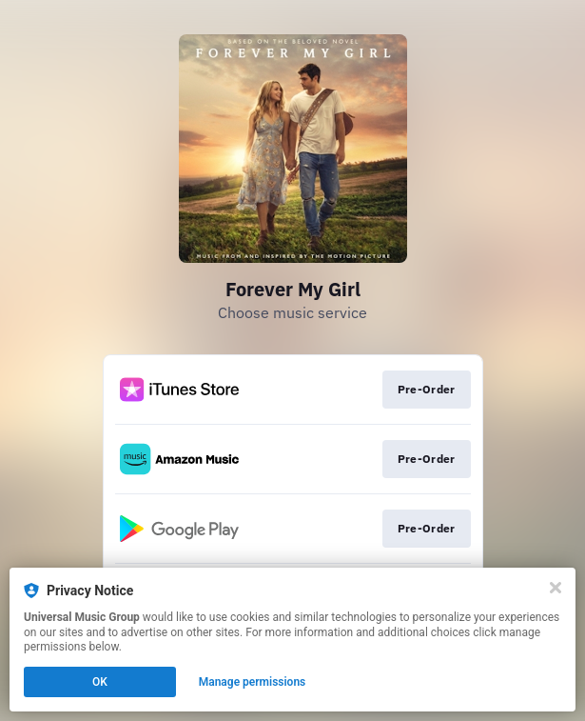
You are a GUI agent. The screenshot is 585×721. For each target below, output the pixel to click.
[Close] (555, 587)
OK (99, 682)
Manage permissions (252, 682)
